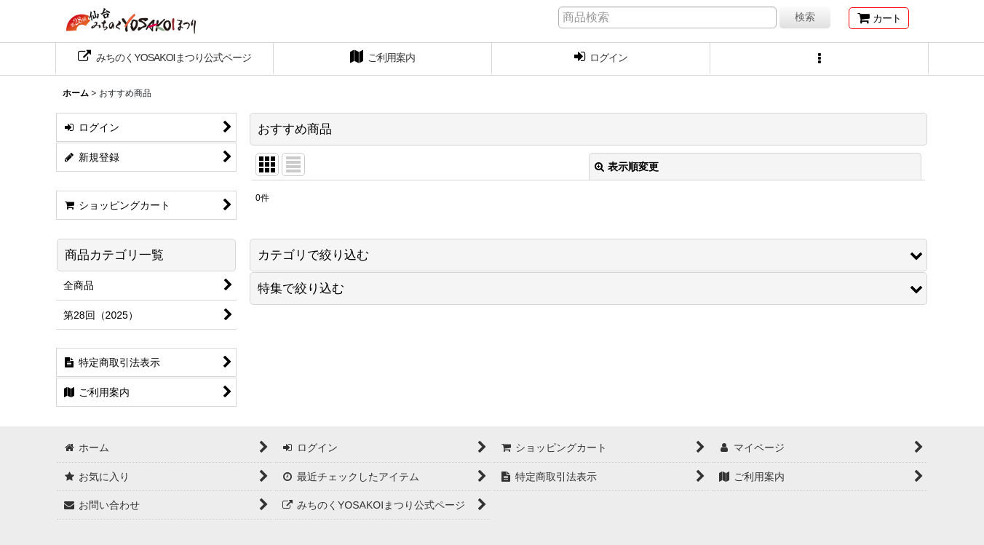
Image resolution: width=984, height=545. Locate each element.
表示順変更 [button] (627, 166)
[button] (819, 59)
